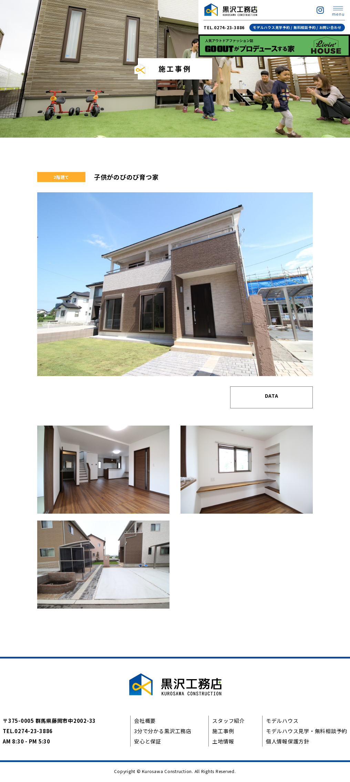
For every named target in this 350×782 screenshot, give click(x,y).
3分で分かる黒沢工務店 (162, 732)
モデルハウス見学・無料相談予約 (306, 732)
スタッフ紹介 (228, 722)
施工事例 (223, 732)
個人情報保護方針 (287, 742)
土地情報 (223, 742)
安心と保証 (147, 742)
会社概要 (145, 722)
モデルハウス (282, 722)
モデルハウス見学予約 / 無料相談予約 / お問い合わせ (297, 27)
